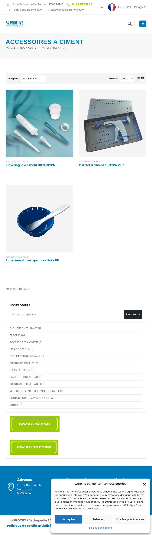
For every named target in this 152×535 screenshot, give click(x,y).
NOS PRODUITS (20, 305)
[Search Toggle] (129, 23)
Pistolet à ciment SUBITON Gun (102, 165)
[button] (144, 484)
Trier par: (13, 78)
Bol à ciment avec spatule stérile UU (32, 260)
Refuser (97, 519)
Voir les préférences (130, 519)
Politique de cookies (100, 527)
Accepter (68, 519)
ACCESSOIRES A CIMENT (17, 161)
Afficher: (113, 78)
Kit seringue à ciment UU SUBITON (30, 165)
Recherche (133, 314)
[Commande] (32, 78)
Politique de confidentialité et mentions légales (45, 526)
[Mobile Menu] (142, 24)
